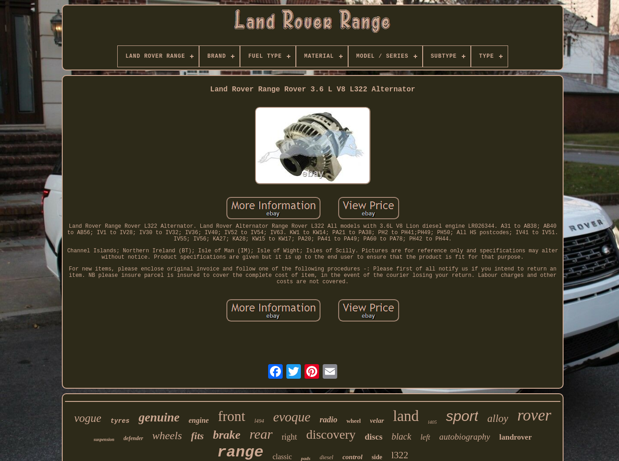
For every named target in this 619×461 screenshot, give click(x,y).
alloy (497, 418)
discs (373, 436)
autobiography (464, 436)
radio (328, 419)
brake (226, 434)
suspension (104, 439)
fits (197, 435)
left (425, 437)
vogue (87, 418)
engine (199, 420)
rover (534, 415)
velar (377, 420)
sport (462, 416)
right (289, 436)
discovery (331, 434)
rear (261, 433)
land (406, 416)
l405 (432, 422)
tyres (120, 421)
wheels (167, 435)
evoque (291, 417)
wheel (353, 420)
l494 (259, 421)
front (231, 416)
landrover (515, 437)
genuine (159, 417)
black (401, 436)
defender (133, 438)
